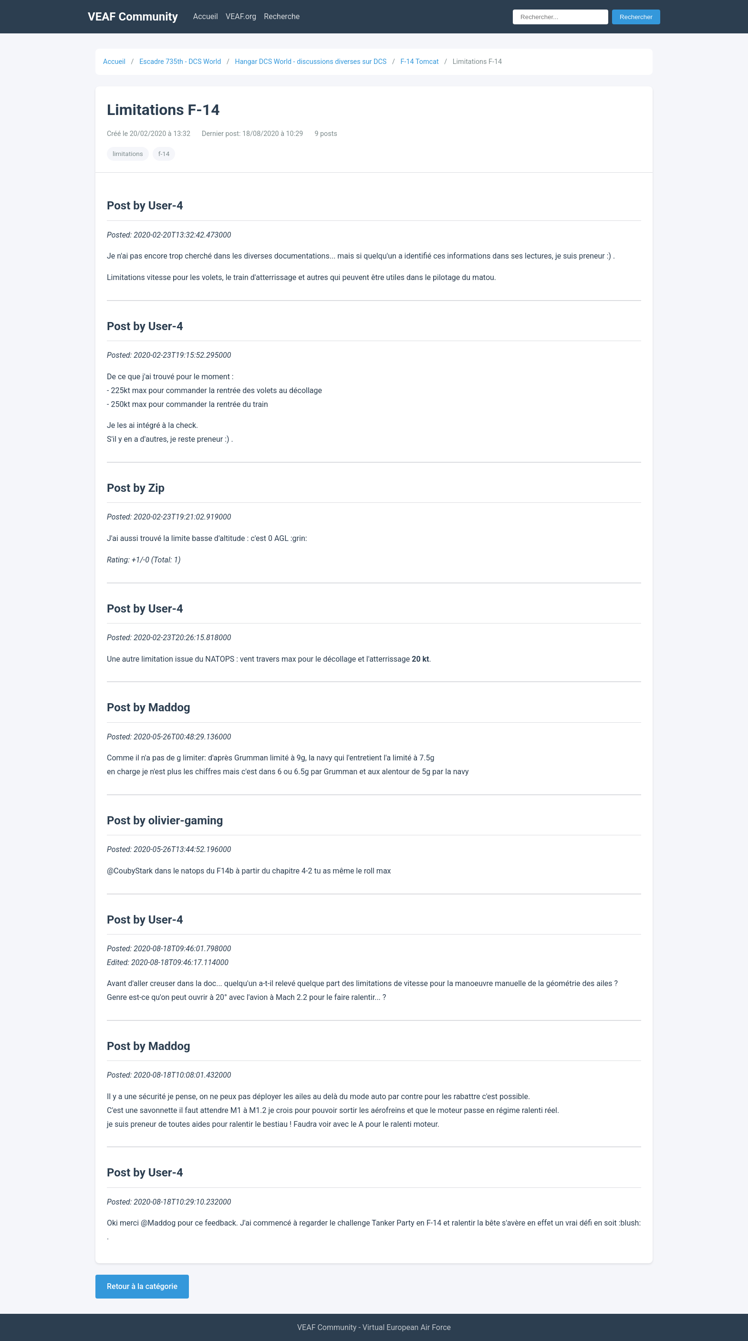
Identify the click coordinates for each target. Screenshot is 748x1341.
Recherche (282, 16)
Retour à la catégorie (142, 1286)
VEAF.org (241, 16)
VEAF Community (133, 16)
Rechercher (636, 17)
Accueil (205, 16)
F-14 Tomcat (419, 62)
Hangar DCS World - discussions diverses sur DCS (310, 62)
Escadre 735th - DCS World (180, 62)
